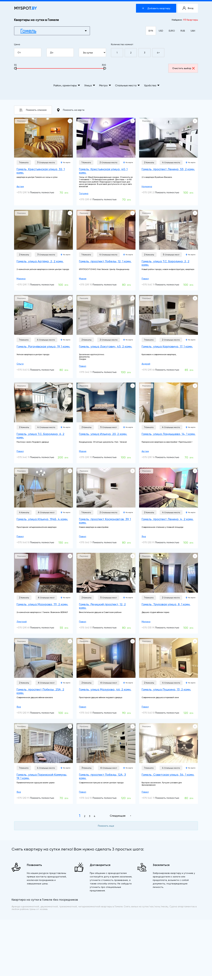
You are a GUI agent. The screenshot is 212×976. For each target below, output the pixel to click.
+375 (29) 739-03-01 (28, 284)
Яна (144, 536)
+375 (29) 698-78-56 (28, 627)
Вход (188, 8)
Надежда (147, 186)
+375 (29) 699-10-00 (90, 199)
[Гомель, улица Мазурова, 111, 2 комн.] (43, 573)
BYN (151, 30)
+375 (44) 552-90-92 (90, 627)
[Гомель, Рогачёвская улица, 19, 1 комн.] (43, 315)
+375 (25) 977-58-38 (153, 542)
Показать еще (106, 825)
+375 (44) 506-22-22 (28, 542)
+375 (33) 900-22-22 (153, 627)
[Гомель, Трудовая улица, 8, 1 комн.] (168, 573)
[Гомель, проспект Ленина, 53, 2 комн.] (168, 138)
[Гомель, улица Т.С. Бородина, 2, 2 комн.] (168, 230)
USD (161, 30)
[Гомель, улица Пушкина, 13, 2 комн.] (168, 658)
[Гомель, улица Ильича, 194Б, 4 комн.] (43, 488)
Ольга (20, 363)
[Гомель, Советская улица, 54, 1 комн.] (168, 743)
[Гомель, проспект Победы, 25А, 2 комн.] (43, 658)
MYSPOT (25, 8)
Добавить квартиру (156, 8)
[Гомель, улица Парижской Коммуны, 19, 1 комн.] (43, 743)
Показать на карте (70, 110)
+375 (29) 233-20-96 (153, 192)
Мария (82, 278)
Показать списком (33, 110)
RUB (183, 30)
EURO (172, 30)
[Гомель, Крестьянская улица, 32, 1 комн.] (43, 138)
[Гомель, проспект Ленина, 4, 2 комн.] (168, 488)
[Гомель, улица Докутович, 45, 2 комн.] (106, 315)
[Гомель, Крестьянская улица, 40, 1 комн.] (106, 138)
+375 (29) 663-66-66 (153, 369)
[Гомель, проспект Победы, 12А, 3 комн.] (106, 743)
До (61, 52)
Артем (20, 186)
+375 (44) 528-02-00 (28, 369)
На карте (65, 162)
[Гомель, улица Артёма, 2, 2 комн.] (43, 230)
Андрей (146, 363)
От (29, 52)
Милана (146, 621)
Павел (145, 278)
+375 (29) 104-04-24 (90, 284)
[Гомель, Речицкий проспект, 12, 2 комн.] (106, 573)
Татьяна (83, 193)
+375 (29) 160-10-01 (27, 192)
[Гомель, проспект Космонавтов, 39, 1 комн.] (106, 488)
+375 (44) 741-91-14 (152, 284)
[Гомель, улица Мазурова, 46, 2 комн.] (106, 658)
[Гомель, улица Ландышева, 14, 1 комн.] (168, 402)
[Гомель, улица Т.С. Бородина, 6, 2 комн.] (43, 402)
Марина (21, 278)
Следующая (117, 815)
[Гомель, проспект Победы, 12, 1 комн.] (106, 230)
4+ (158, 52)
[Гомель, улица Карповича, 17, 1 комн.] (168, 315)
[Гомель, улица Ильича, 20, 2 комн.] (106, 402)
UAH (193, 30)
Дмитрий (22, 621)
